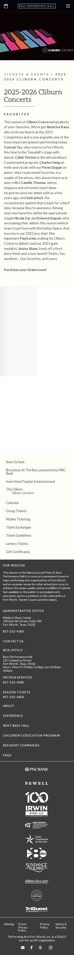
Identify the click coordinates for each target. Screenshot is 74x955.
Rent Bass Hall (16, 725)
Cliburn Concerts (23, 493)
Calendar (12, 503)
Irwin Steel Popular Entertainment (30, 481)
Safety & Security (61, 925)
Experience (13, 715)
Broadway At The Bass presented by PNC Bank (36, 471)
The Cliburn (14, 489)
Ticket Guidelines (18, 535)
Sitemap (9, 924)
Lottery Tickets (17, 544)
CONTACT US (13, 641)
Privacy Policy (44, 925)
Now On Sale (15, 462)
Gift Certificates (18, 552)
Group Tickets (16, 511)
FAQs (7, 755)
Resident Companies (21, 745)
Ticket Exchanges (18, 527)
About (8, 706)
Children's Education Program (31, 735)
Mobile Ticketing (18, 519)
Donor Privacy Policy (23, 927)
